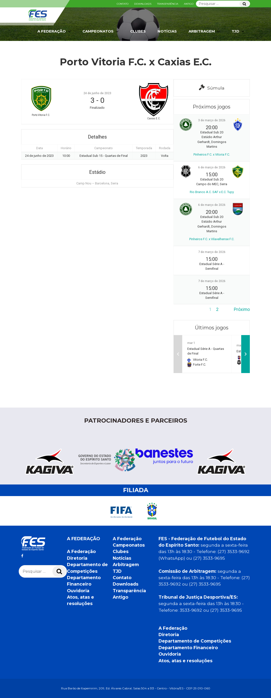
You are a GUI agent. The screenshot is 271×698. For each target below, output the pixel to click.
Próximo (242, 309)
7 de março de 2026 (211, 252)
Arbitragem (205, 31)
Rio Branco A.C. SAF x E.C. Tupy (212, 192)
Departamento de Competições (195, 641)
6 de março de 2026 (211, 167)
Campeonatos (101, 31)
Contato (122, 3)
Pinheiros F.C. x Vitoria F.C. (211, 154)
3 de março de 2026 (211, 120)
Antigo (188, 3)
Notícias (167, 31)
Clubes (138, 31)
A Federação (54, 31)
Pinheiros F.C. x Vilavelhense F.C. (211, 239)
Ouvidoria (78, 590)
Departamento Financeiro (188, 647)
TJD (238, 31)
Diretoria (77, 558)
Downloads (142, 3)
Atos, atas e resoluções (185, 660)
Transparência (167, 3)
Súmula (211, 87)
